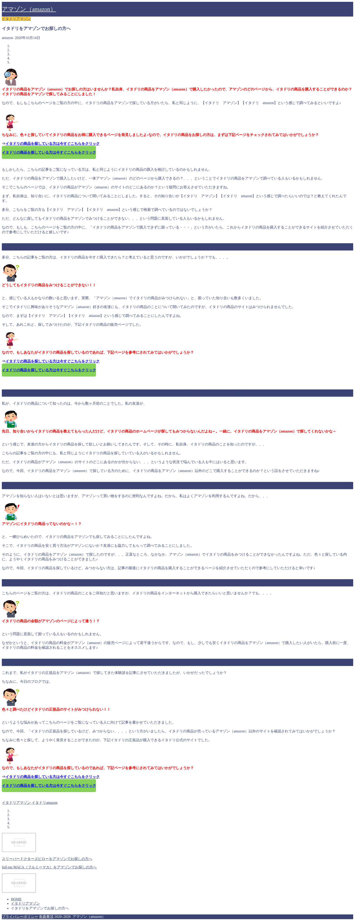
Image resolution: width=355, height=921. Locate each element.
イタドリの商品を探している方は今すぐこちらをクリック (52, 144)
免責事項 (46, 917)
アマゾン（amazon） (29, 9)
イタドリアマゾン (16, 19)
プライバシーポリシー (20, 917)
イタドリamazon (44, 802)
